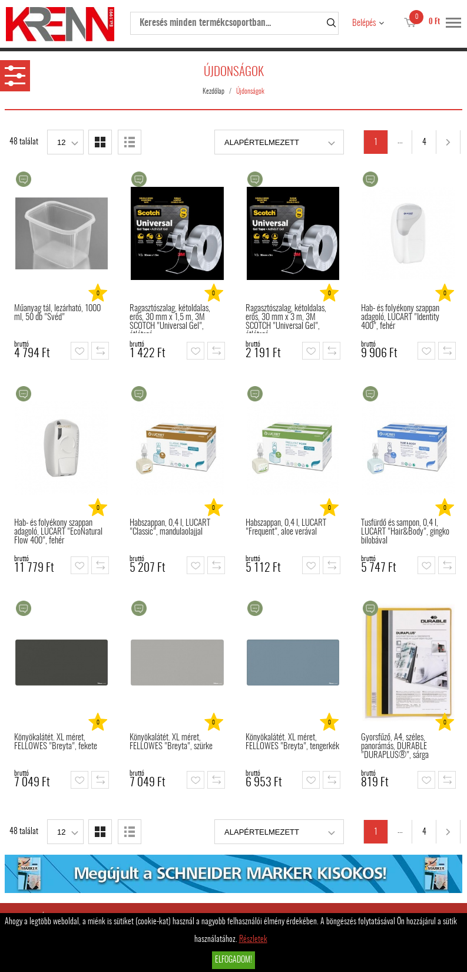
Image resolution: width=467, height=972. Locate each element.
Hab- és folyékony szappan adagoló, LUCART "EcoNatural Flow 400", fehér (58, 532)
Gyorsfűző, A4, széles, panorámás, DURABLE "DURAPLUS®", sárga (395, 746)
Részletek (253, 939)
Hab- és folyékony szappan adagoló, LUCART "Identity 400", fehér (400, 317)
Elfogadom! (233, 960)
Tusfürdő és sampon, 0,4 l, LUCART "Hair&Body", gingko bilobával (405, 532)
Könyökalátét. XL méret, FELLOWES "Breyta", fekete (55, 742)
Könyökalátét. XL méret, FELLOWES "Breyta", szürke (171, 742)
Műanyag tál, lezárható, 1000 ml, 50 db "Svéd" (57, 313)
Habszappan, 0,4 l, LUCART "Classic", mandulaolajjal (170, 527)
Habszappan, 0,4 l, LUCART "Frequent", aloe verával (286, 527)
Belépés (364, 23)
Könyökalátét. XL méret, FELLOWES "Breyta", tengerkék (292, 742)
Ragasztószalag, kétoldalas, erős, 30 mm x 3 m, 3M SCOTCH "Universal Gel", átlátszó (286, 318)
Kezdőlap (213, 91)
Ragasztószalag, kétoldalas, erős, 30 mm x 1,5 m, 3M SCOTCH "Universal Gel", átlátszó (170, 318)
